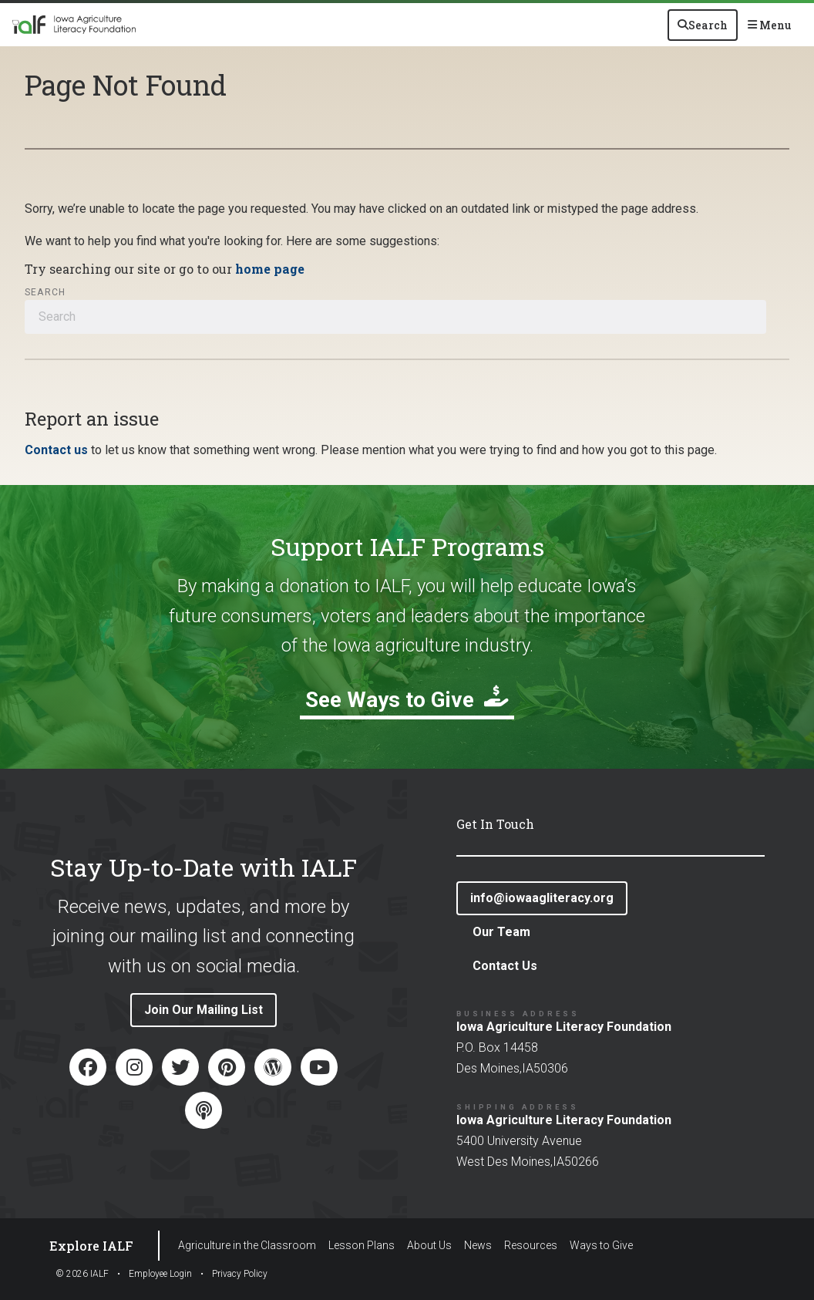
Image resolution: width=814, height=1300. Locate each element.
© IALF (82, 1273)
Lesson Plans (361, 1245)
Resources (530, 1245)
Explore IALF (91, 1246)
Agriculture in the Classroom (247, 1245)
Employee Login (160, 1273)
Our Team (501, 931)
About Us (429, 1245)
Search (45, 292)
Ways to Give (601, 1245)
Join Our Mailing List (203, 1009)
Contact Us (505, 965)
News (478, 1245)
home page (269, 269)
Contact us (56, 450)
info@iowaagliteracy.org (542, 898)
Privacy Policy (239, 1273)
